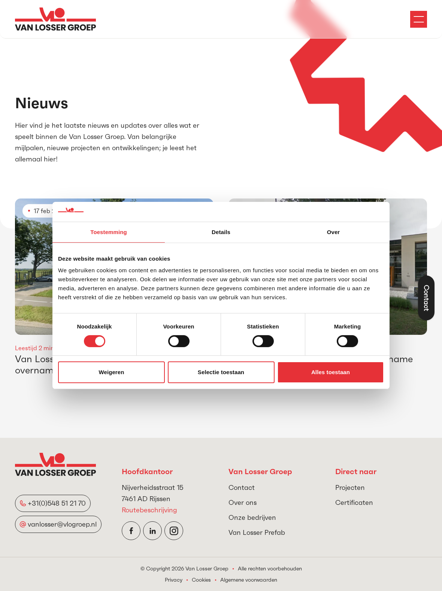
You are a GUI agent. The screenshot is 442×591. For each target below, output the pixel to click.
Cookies (201, 579)
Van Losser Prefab (256, 532)
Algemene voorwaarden (248, 579)
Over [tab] (333, 231)
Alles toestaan (330, 372)
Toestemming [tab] (108, 231)
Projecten (350, 487)
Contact (241, 487)
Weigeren (111, 372)
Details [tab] (221, 231)
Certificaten (354, 502)
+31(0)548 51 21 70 (57, 503)
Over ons (242, 502)
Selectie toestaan (221, 372)
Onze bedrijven (252, 517)
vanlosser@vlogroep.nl (62, 524)
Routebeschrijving (149, 510)
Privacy (173, 579)
